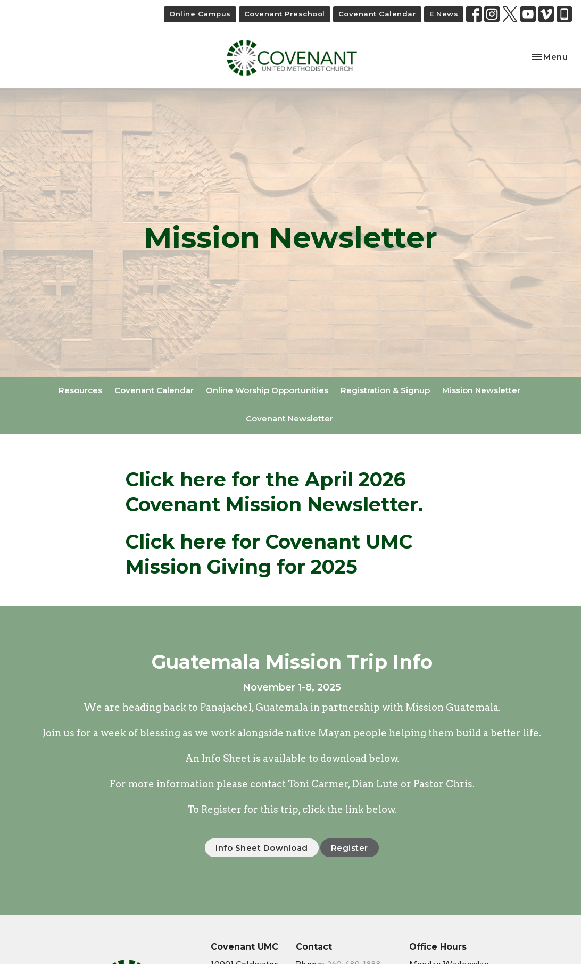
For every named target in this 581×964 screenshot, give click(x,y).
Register (349, 848)
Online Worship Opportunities (267, 390)
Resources (80, 390)
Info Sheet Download (261, 848)
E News (443, 14)
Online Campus (200, 14)
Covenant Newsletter (289, 418)
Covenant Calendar (377, 14)
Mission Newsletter (481, 390)
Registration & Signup (385, 390)
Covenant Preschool (284, 14)
